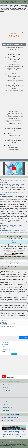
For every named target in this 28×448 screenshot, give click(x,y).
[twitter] (6, 440)
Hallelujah (5, 404)
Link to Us (24, 440)
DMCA (12, 440)
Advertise (14, 441)
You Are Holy (5, 410)
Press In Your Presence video (10, 417)
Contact (9, 441)
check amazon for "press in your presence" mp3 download (14, 241)
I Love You (5, 387)
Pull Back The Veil (7, 407)
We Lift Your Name (7, 384)
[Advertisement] (14, 21)
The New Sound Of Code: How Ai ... (17, 432)
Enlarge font (5, 347)
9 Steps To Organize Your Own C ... (11, 432)
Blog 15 (18, 441)
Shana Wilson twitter (7, 420)
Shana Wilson (10, 5)
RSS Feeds (19, 440)
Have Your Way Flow (7, 390)
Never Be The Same (7, 396)
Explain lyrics (7, 160)
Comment (5, 344)
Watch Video (5, 342)
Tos (15, 440)
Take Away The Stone (7, 393)
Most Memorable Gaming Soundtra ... (23, 432)
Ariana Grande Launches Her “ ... (5, 432)
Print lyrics (5, 351)
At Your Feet (5, 399)
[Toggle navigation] (25, 2)
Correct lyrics (21, 160)
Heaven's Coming (6, 402)
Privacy (9, 440)
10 (18, 263)
